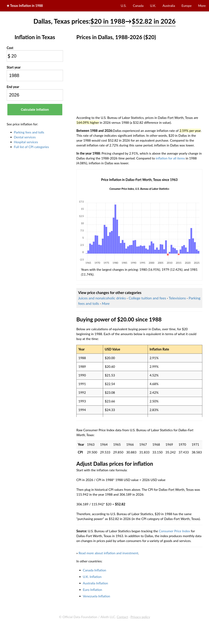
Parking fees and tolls (29, 132)
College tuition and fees (147, 298)
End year (13, 87)
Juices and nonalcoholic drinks (102, 298)
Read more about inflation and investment (108, 553)
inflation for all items (170, 158)
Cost (10, 48)
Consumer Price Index (174, 531)
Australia (169, 6)
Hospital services (26, 142)
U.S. (123, 6)
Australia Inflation (95, 583)
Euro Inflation (92, 590)
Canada (138, 6)
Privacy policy (140, 617)
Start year (14, 67)
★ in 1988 (24, 6)
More (202, 6)
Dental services (25, 137)
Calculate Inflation (35, 109)
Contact (122, 617)
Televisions (177, 298)
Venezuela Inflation (96, 596)
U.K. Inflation (92, 577)
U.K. (153, 6)
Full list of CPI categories (31, 147)
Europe (187, 6)
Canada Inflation (94, 570)
